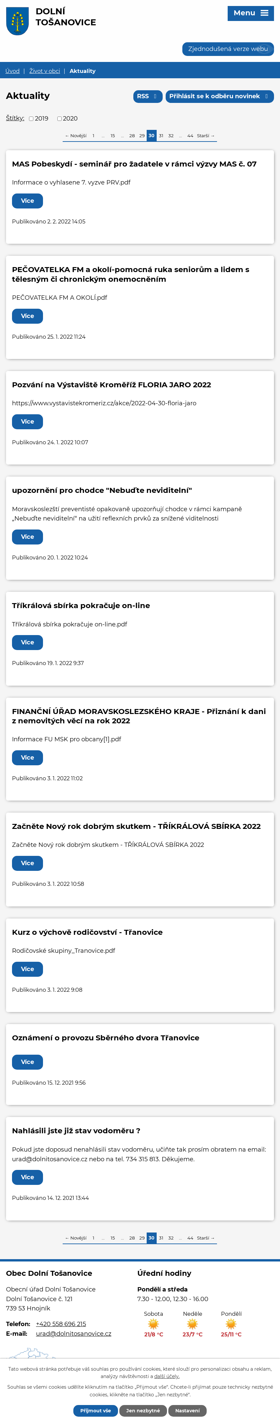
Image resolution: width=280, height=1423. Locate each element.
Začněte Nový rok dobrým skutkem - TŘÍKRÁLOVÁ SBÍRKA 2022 (136, 826)
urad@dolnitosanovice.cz (73, 1333)
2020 (70, 118)
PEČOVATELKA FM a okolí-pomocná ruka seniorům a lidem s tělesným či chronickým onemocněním (130, 274)
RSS (148, 96)
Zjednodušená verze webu (228, 49)
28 (132, 135)
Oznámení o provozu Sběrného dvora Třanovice (105, 1037)
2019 (41, 118)
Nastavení (187, 1411)
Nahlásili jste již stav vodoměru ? (76, 1130)
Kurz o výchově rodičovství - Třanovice (87, 932)
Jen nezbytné (143, 1411)
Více (27, 200)
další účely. (167, 1377)
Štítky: (15, 118)
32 (171, 135)
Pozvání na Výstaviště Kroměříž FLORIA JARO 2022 (111, 384)
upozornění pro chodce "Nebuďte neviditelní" (102, 490)
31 (161, 135)
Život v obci (44, 71)
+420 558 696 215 (61, 1324)
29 (142, 135)
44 (190, 135)
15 (113, 135)
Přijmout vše (95, 1411)
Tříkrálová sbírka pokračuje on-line (81, 605)
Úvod (12, 71)
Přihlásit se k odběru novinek (220, 96)
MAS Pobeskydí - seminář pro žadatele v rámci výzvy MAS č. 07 (134, 164)
